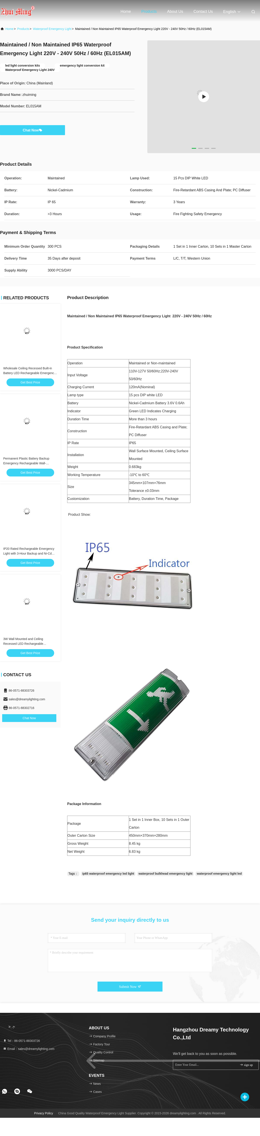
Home (125, 11)
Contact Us (203, 11)
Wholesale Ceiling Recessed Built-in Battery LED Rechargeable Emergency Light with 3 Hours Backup (29, 373)
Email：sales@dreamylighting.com (28, 1049)
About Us (175, 11)
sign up (246, 1065)
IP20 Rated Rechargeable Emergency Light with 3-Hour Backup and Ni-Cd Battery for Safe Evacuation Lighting (28, 553)
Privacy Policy (43, 1113)
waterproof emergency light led (219, 873)
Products (149, 11)
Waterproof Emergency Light (52, 29)
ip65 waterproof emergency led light (108, 873)
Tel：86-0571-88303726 (21, 1041)
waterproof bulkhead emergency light (165, 873)
